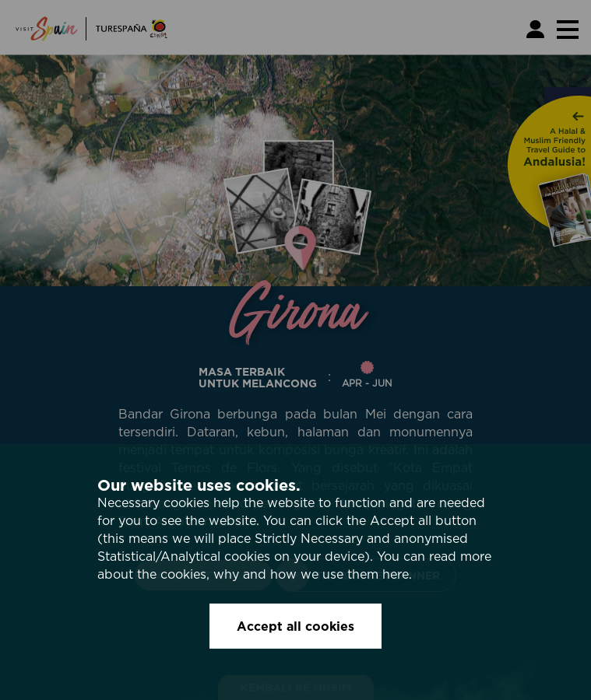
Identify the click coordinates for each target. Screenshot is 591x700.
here (395, 574)
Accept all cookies (295, 626)
